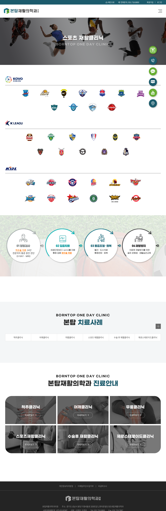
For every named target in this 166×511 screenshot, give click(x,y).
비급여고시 (102, 486)
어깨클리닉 (44, 337)
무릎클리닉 (70, 337)
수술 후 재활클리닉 (122, 337)
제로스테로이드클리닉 (147, 337)
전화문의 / (130, 2)
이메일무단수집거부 (86, 486)
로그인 (159, 2)
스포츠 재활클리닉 (96, 337)
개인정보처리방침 (66, 486)
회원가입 (150, 2)
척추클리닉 (18, 337)
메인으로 (111, 2)
